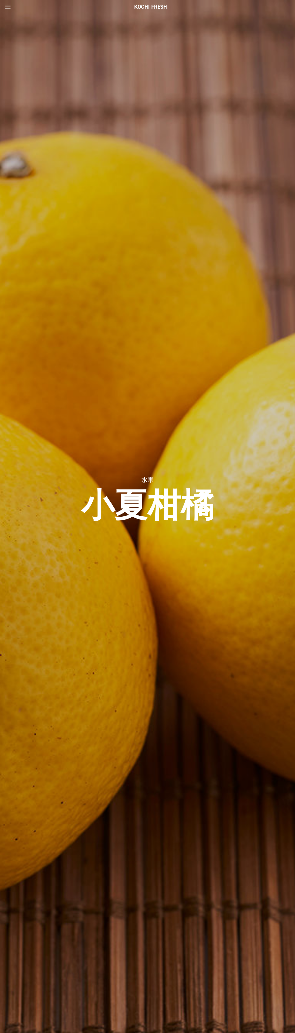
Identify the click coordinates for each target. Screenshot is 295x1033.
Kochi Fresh (150, 7)
